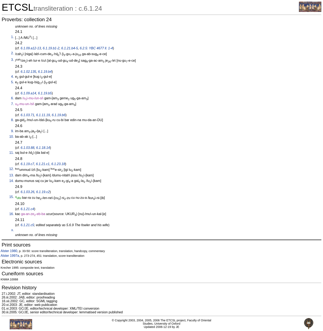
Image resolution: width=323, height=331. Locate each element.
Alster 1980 (9, 251)
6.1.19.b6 (59, 115)
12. (11, 169)
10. (11, 136)
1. (12, 37)
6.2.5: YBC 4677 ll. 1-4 (96, 48)
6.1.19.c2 (43, 192)
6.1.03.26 (27, 192)
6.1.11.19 (43, 115)
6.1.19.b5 (45, 93)
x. (12, 230)
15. (11, 197)
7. (12, 104)
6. (12, 98)
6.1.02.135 (28, 71)
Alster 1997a (10, 255)
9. (12, 131)
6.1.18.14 (43, 147)
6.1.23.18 (58, 164)
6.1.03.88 (27, 147)
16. (11, 214)
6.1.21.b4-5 (69, 48)
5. (12, 82)
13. (11, 175)
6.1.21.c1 (43, 164)
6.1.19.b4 (45, 71)
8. (12, 120)
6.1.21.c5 (27, 225)
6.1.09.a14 (28, 93)
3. (12, 59)
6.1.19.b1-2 (51, 48)
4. (12, 76)
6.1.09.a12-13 (31, 48)
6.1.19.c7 (27, 164)
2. (12, 53)
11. (11, 152)
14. (11, 181)
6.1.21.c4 (27, 209)
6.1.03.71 (27, 115)
